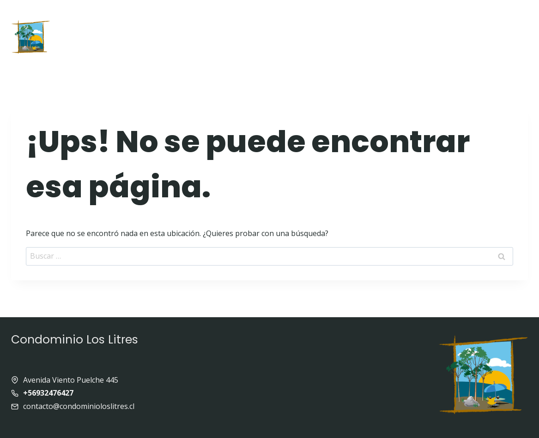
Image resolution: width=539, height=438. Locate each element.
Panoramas (261, 51)
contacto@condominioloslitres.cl (78, 406)
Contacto (320, 51)
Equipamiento (321, 17)
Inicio (98, 17)
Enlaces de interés (451, 17)
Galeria (381, 17)
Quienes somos (244, 17)
